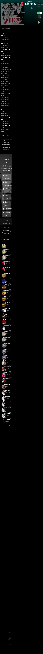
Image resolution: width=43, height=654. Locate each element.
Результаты (6, 223)
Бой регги (6, 203)
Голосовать (6, 220)
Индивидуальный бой (8, 214)
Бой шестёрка (8, 177)
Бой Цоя (6, 197)
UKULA (30, 4)
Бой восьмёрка (8, 183)
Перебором (8, 208)
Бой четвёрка (8, 190)
